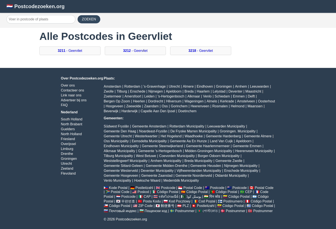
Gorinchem (179, 106)
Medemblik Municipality (181, 180)
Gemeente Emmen (247, 146)
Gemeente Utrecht (118, 136)
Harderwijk (130, 111)
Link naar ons (71, 95)
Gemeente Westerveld (121, 170)
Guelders (68, 129)
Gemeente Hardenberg (223, 136)
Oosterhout (266, 101)
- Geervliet (70, 50)
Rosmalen (220, 106)
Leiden (149, 96)
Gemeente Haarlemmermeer (208, 146)
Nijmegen (155, 91)
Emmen (239, 96)
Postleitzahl (144, 188)
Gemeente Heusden (205, 166)
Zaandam (151, 106)
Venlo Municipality (117, 180)
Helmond (237, 106)
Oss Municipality (116, 141)
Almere (188, 86)
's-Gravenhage (154, 86)
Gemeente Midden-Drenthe (166, 166)
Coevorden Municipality (177, 156)
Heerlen (139, 101)
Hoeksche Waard (147, 180)
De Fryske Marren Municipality (193, 131)
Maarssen (255, 106)
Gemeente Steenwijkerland (162, 146)
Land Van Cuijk (221, 141)
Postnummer (185, 211)
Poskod (143, 192)
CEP (248, 192)
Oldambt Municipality (231, 175)
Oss (165, 106)
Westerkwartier (146, 136)
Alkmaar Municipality (119, 151)
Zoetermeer (113, 96)
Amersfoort (132, 96)
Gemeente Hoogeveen (121, 175)
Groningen (69, 158)
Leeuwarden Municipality (226, 126)
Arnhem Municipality (165, 161)
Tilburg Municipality (118, 156)
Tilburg (122, 91)
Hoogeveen (114, 106)
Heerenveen (199, 106)
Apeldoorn (174, 91)
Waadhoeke (193, 136)
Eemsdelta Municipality (149, 141)
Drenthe (67, 154)
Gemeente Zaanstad (156, 175)
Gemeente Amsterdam (149, 126)
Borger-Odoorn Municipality (219, 156)
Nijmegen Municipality (241, 166)
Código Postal (167, 192)
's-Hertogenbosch (171, 96)
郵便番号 (167, 206)
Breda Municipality (198, 161)
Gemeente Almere (258, 136)
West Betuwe (146, 156)
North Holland (71, 134)
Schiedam (222, 96)
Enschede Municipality (241, 170)
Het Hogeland (171, 136)
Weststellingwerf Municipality (125, 161)
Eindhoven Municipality (121, 146)
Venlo (207, 96)
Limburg (67, 149)
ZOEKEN (89, 19)
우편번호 (128, 201)
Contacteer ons (72, 90)
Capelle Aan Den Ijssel (158, 111)
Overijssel (68, 144)
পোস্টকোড (210, 211)
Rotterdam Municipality (187, 126)
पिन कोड (214, 196)
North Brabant (71, 124)
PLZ (186, 206)
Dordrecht (155, 101)
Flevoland (68, 173)
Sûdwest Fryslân (116, 126)
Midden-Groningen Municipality (208, 151)
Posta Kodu (152, 201)
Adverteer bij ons (74, 100)
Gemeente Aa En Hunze (188, 141)
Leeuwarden (259, 86)
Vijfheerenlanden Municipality (199, 170)
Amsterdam (112, 86)
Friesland (68, 139)
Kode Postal (118, 188)
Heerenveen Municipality (254, 151)
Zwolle (109, 91)
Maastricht (253, 91)
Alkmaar (194, 96)
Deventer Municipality (157, 170)
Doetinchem (187, 111)
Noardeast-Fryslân (153, 131)
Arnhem (241, 86)
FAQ (64, 105)
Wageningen (194, 101)
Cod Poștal (207, 201)
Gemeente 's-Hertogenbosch (160, 151)
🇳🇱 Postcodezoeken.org (35, 6)
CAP (147, 196)
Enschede (137, 91)
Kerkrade (227, 101)
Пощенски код (156, 211)
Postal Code (192, 188)
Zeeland (67, 168)
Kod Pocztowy (179, 201)
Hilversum (173, 101)
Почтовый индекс (122, 211)
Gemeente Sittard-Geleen (123, 166)
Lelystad (219, 91)
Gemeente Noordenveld (194, 175)
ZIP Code (145, 206)
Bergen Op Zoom (117, 101)
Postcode (168, 188)
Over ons (68, 85)
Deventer (235, 91)
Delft (251, 96)
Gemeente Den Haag (120, 131)
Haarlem (203, 91)
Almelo (212, 101)
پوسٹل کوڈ (193, 196)
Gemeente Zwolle (228, 161)
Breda (189, 91)
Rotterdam (132, 86)
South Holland (71, 119)
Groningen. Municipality (237, 131)
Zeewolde (133, 106)
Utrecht (66, 163)
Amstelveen (246, 101)
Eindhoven (205, 86)
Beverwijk (111, 111)
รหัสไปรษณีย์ (168, 196)
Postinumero (233, 201)
